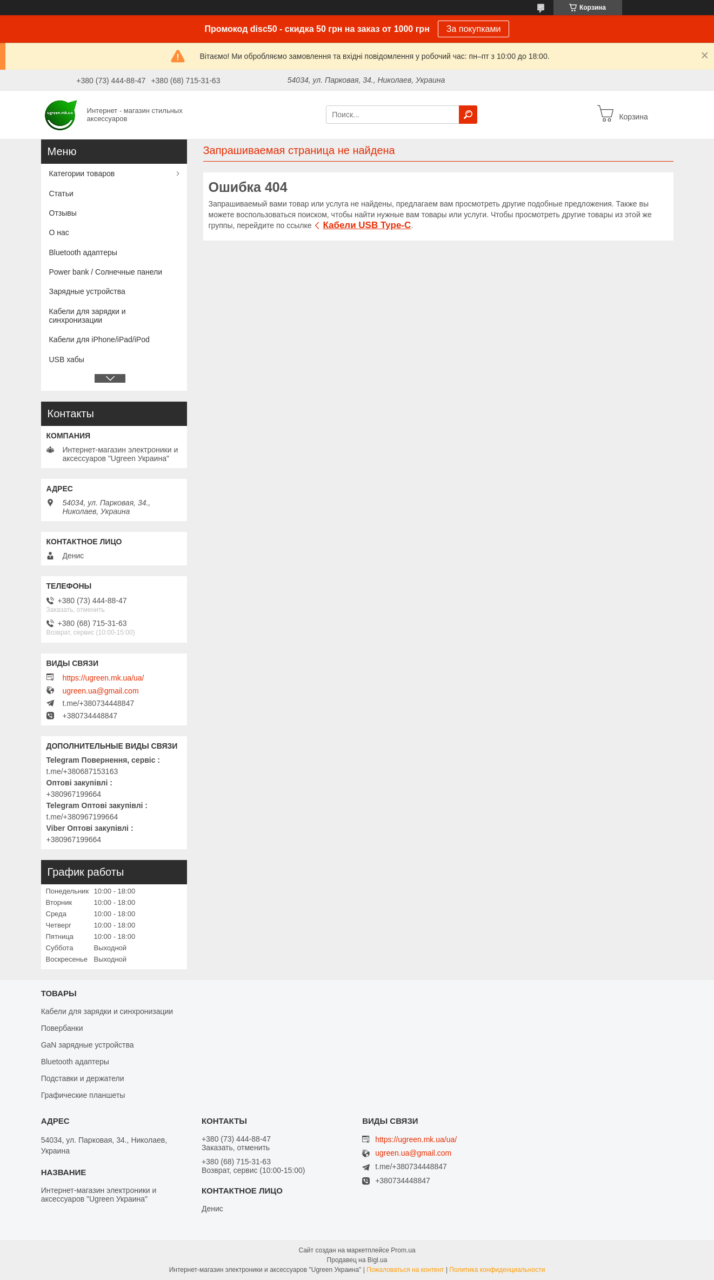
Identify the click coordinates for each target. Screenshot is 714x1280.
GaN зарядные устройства (87, 1045)
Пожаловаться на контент (405, 1270)
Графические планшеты (83, 1095)
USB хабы (66, 359)
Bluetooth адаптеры (83, 252)
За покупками (473, 29)
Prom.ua (403, 1250)
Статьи (61, 193)
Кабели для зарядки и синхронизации (87, 315)
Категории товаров (82, 173)
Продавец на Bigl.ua (357, 1260)
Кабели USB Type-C (367, 225)
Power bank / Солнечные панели (106, 272)
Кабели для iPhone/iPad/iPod (99, 339)
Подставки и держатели (82, 1078)
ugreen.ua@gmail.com (101, 690)
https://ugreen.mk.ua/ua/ (103, 678)
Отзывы (63, 213)
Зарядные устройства (87, 291)
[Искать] (468, 114)
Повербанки (62, 1028)
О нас (59, 232)
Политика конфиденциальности (497, 1270)
